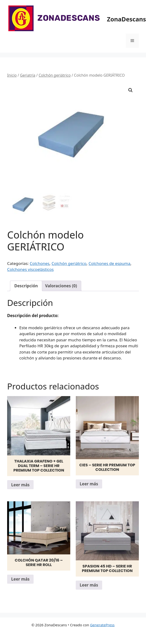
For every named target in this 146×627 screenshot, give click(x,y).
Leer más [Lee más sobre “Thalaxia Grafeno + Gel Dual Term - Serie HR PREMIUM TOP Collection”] (20, 485)
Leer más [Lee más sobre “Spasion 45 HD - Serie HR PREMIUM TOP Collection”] (89, 585)
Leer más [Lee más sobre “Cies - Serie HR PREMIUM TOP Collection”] (89, 484)
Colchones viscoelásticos (30, 269)
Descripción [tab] (26, 286)
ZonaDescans (126, 19)
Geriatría (27, 75)
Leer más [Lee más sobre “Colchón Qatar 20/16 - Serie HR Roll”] (20, 579)
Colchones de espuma (110, 263)
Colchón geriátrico (54, 75)
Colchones (40, 263)
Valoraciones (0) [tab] (61, 286)
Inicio (12, 75)
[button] (130, 90)
